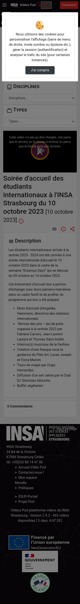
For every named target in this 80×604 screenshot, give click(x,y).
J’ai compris (40, 70)
